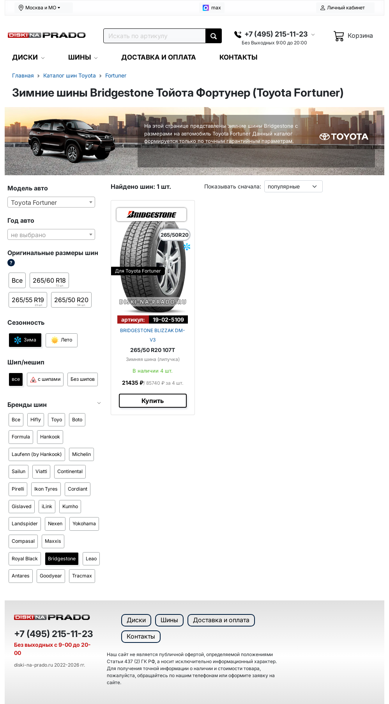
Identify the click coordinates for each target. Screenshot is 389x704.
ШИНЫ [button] (79, 57)
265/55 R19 (28, 302)
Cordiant (77, 489)
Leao (91, 558)
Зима (25, 340)
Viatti (41, 471)
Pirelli (18, 489)
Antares (21, 576)
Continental (70, 471)
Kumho (70, 506)
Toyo (56, 419)
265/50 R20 (71, 302)
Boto (77, 419)
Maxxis (53, 541)
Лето (61, 340)
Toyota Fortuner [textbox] (34, 202)
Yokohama (84, 523)
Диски (136, 620)
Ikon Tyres (46, 489)
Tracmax (82, 576)
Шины (169, 620)
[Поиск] (154, 35)
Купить (152, 401)
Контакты (141, 636)
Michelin (81, 454)
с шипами (45, 379)
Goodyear (51, 576)
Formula (21, 437)
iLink (47, 506)
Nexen (55, 523)
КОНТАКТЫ (238, 57)
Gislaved (22, 506)
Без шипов (83, 379)
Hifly (35, 419)
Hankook (50, 437)
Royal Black (25, 558)
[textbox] (51, 234)
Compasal (23, 541)
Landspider (25, 523)
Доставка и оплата (221, 620)
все (16, 379)
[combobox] (51, 202)
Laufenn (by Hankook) (37, 454)
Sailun (18, 471)
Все (17, 280)
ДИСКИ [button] (25, 57)
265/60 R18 (49, 282)
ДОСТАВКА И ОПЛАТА (158, 57)
